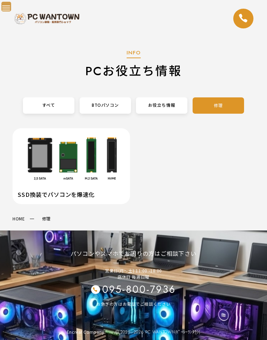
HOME (19, 218)
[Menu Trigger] (6, 6)
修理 (218, 105)
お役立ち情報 (162, 105)
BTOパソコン (105, 105)
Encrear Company (85, 332)
